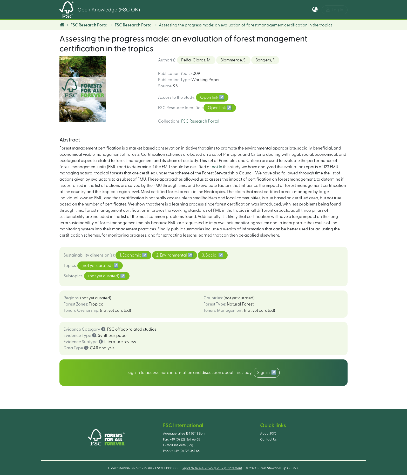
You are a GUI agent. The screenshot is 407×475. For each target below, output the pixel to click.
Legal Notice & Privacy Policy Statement (212, 468)
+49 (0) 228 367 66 (187, 450)
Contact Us (268, 439)
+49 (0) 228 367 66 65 (185, 439)
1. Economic (131, 255)
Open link (209, 97)
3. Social (210, 255)
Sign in (264, 373)
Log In (334, 10)
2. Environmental (172, 255)
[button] (315, 10)
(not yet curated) (97, 266)
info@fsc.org (183, 445)
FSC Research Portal (89, 25)
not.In (217, 167)
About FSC (268, 433)
